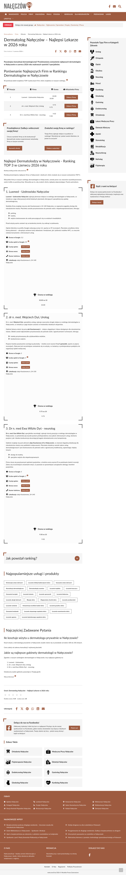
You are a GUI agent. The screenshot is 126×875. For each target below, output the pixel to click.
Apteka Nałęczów (12, 802)
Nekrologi (68, 14)
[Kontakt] (114, 6)
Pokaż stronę (25, 251)
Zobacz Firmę (71, 97)
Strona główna (8, 34)
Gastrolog (99, 102)
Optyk (98, 64)
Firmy (31, 14)
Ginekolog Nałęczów (20, 783)
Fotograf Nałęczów (12, 805)
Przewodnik (99, 14)
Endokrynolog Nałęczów (21, 772)
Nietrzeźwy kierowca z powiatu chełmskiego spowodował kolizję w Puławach (94, 837)
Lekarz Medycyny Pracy (105, 121)
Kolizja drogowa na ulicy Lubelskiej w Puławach (84, 825)
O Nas (54, 867)
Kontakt (49, 856)
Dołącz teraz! (96, 202)
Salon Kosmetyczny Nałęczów (75, 805)
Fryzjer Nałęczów (42, 805)
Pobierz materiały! (53, 148)
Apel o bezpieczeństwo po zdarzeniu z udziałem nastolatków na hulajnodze (32, 834)
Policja (24, 14)
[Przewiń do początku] (121, 870)
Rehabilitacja (101, 146)
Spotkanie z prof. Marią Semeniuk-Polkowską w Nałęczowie (26, 837)
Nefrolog (99, 159)
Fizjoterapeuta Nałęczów (22, 762)
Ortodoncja (100, 115)
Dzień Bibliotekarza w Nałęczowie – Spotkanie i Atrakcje (25, 831)
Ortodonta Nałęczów (20, 751)
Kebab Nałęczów (71, 808)
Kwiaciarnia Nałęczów (73, 802)
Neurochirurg (101, 153)
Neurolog (99, 77)
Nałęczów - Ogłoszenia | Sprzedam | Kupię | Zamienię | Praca (60, 25)
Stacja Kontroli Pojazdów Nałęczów (18, 808)
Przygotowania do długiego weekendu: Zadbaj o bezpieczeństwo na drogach (94, 831)
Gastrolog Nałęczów (60, 772)
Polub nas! (74, 728)
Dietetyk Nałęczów (59, 762)
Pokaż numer (25, 256)
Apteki (98, 134)
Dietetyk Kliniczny (103, 127)
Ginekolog (100, 96)
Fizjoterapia (100, 165)
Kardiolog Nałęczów (60, 783)
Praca (49, 14)
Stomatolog (100, 140)
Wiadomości (14, 14)
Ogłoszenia (40, 14)
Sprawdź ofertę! (14, 148)
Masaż (98, 83)
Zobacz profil (25, 246)
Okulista (99, 71)
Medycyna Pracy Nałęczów (62, 751)
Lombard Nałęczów (42, 802)
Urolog (98, 52)
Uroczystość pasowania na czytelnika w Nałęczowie (85, 834)
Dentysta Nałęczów (101, 808)
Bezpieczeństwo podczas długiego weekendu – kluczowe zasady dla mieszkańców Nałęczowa (29, 826)
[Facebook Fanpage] (109, 6)
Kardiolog (99, 90)
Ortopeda (99, 58)
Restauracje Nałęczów (43, 808)
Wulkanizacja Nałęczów (103, 805)
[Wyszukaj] (119, 6)
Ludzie (108, 14)
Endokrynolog (101, 109)
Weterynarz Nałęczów (102, 802)
